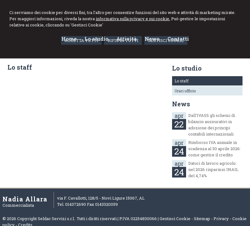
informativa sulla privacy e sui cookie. (133, 18)
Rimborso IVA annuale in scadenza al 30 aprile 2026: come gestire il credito (214, 149)
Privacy (221, 218)
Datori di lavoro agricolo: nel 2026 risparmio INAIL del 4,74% (213, 169)
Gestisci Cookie (175, 218)
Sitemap (202, 218)
